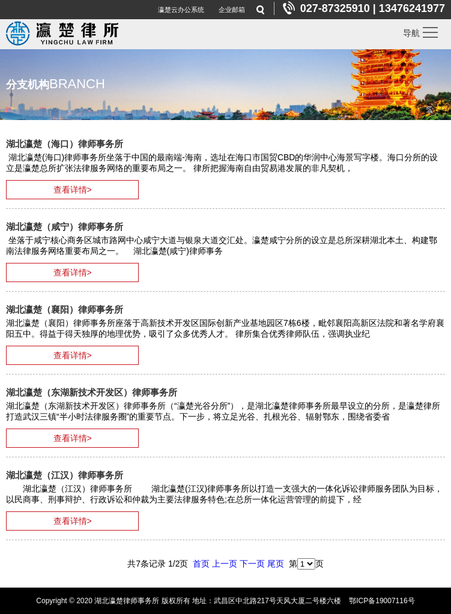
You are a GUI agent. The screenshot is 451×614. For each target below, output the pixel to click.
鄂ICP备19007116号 (381, 601)
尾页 (275, 563)
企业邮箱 (232, 9)
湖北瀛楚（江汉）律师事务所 (64, 475)
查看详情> (72, 189)
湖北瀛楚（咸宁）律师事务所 (64, 226)
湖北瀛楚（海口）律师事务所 (64, 144)
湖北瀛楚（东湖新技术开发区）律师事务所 (91, 392)
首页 (201, 563)
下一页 (252, 563)
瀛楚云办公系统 (181, 9)
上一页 (224, 563)
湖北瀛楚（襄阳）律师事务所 (64, 309)
